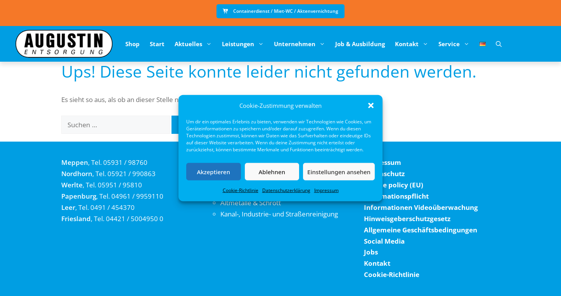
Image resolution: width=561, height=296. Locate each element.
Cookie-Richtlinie (240, 190)
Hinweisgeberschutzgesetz (407, 218)
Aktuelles (196, 43)
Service (456, 43)
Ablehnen (272, 171)
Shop (132, 44)
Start (157, 44)
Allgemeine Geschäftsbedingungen (420, 229)
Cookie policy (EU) (393, 184)
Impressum (326, 190)
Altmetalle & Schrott (250, 202)
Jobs (371, 252)
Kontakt (414, 43)
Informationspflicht (396, 196)
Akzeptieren (213, 171)
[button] (371, 105)
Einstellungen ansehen (339, 171)
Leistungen (245, 43)
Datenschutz (384, 173)
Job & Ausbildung (360, 44)
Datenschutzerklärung (286, 190)
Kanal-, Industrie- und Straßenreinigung (279, 213)
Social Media (384, 241)
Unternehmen (302, 43)
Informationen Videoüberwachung (421, 207)
